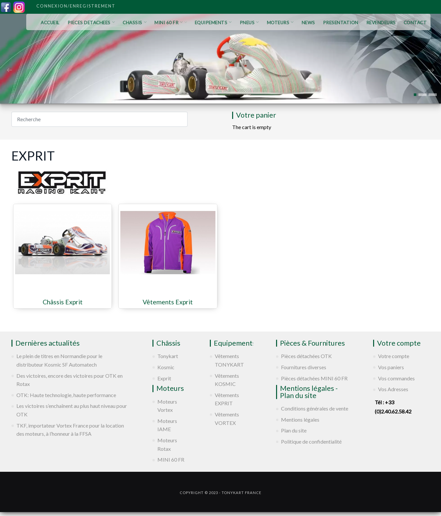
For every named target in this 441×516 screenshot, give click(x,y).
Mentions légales (300, 419)
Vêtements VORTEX (227, 418)
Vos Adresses (393, 389)
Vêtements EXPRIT (227, 399)
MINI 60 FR (170, 22)
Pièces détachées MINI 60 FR (314, 378)
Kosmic (165, 367)
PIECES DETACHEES (91, 22)
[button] (415, 94)
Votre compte (393, 356)
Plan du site (294, 430)
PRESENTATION (340, 22)
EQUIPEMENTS (213, 22)
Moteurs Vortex (167, 405)
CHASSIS (135, 22)
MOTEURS (280, 22)
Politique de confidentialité (311, 441)
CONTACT (415, 22)
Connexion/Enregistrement (75, 6)
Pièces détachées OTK (306, 356)
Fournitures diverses (303, 367)
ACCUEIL (50, 22)
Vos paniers (391, 367)
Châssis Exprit (63, 302)
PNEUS (249, 22)
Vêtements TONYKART (229, 360)
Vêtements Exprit (168, 302)
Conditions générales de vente (314, 408)
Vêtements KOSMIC (227, 380)
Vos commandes (396, 378)
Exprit (164, 378)
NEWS (308, 22)
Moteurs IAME (167, 425)
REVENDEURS (381, 22)
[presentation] (9, 69)
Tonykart (167, 356)
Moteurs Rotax (167, 444)
